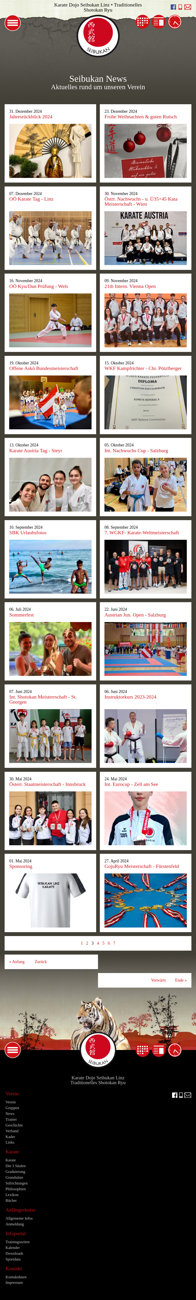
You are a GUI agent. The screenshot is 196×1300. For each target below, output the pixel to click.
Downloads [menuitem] (14, 1253)
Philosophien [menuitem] (16, 1189)
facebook (173, 7)
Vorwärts (158, 980)
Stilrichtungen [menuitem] (17, 1183)
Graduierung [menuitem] (15, 1171)
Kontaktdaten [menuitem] (16, 1277)
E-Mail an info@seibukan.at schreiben (187, 7)
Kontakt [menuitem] (14, 1268)
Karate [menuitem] (12, 1151)
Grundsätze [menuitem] (14, 1177)
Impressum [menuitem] (14, 1282)
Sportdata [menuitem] (13, 1259)
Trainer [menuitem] (11, 1119)
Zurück (41, 961)
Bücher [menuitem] (11, 1200)
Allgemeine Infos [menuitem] (19, 1218)
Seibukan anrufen (180, 7)
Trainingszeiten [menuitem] (175, 22)
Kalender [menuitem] (143, 22)
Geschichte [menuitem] (14, 1125)
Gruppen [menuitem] (12, 1108)
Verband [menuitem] (12, 1131)
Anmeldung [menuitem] (15, 1224)
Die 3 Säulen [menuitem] (16, 1166)
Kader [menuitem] (10, 1137)
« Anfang (17, 961)
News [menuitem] (159, 22)
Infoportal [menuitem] (16, 1233)
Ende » (181, 980)
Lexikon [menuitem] (12, 1195)
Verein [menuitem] (12, 1093)
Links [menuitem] (10, 1142)
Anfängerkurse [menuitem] (21, 1210)
